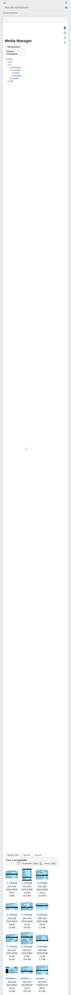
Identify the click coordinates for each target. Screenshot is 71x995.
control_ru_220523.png (33, 978)
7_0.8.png (12, 946)
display (15, 78)
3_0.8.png (42, 883)
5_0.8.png (27, 915)
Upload (26, 855)
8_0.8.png (27, 946)
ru (10, 65)
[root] (9, 59)
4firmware (16, 67)
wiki (11, 81)
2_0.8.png (27, 883)
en (10, 62)
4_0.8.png (12, 915)
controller (16, 70)
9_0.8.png (42, 946)
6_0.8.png (42, 915)
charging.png (12, 978)
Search (38, 855)
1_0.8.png (12, 883)
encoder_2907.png (45, 978)
